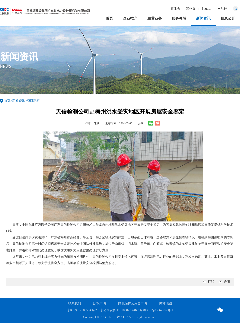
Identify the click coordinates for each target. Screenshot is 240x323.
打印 (211, 281)
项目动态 (33, 100)
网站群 (222, 8)
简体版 (175, 8)
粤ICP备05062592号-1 (157, 310)
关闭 (227, 281)
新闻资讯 (203, 18)
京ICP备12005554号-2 (82, 310)
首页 (109, 18)
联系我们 (74, 303)
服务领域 (179, 18)
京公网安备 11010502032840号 (121, 310)
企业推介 (130, 18)
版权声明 (99, 303)
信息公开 (228, 18)
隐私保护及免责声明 (132, 303)
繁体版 (191, 8)
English (206, 8)
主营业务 (154, 18)
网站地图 (165, 303)
